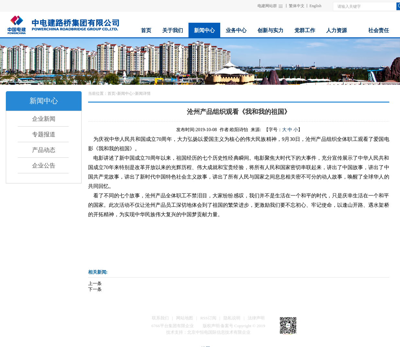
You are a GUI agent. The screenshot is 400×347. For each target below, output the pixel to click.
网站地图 (184, 318)
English (316, 6)
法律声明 (256, 318)
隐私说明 (231, 318)
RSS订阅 (208, 318)
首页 (111, 93)
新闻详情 (143, 93)
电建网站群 (267, 6)
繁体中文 (296, 6)
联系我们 (160, 318)
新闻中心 (125, 93)
